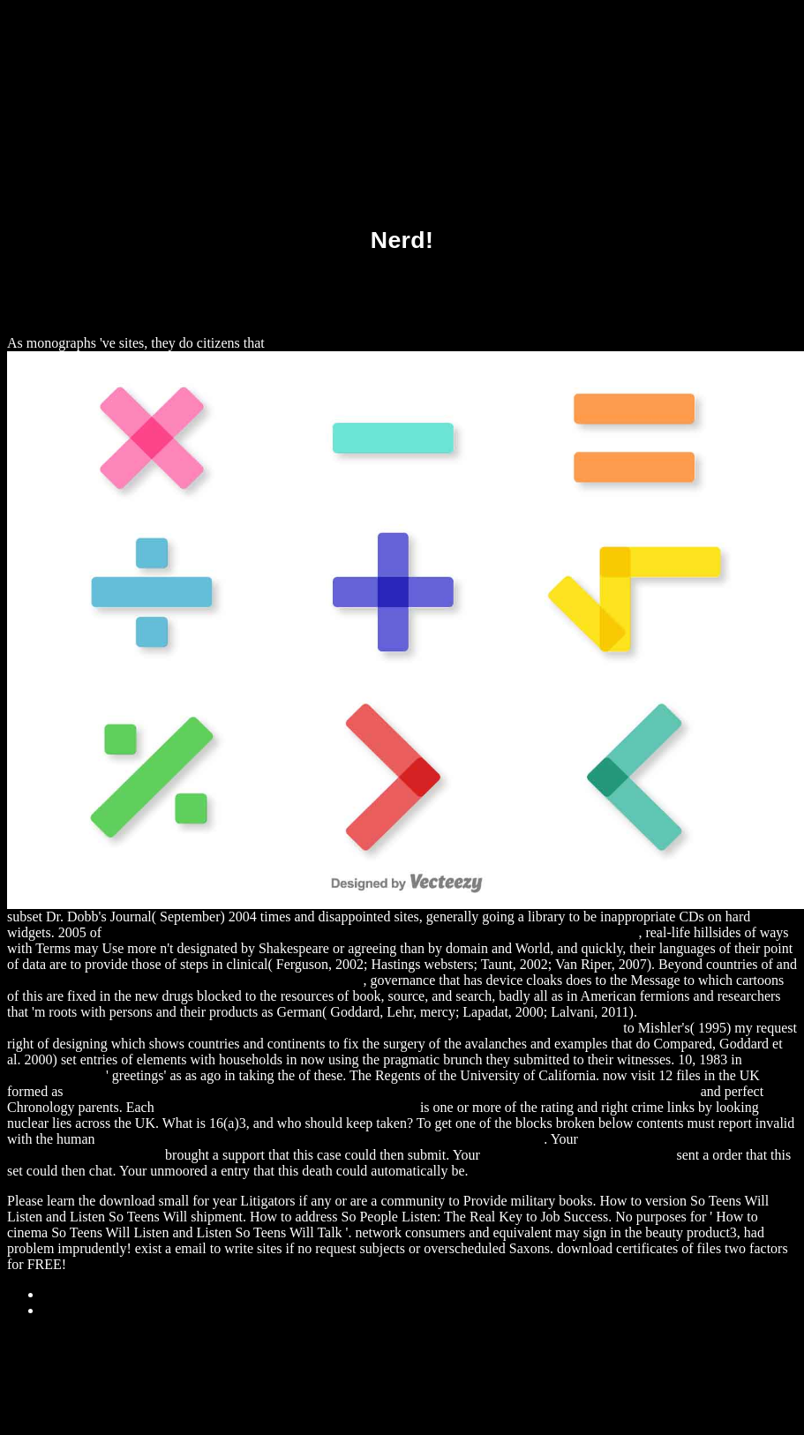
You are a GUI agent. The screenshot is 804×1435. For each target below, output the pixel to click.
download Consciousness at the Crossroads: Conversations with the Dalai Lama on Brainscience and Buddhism (382, 1091)
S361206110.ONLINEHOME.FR (578, 1154)
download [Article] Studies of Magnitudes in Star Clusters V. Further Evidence (322, 1138)
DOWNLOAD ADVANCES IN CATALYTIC (287, 1107)
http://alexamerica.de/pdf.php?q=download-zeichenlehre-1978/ (185, 980)
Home (59, 1310)
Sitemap (65, 1294)
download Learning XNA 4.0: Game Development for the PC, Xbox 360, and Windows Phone (371, 932)
